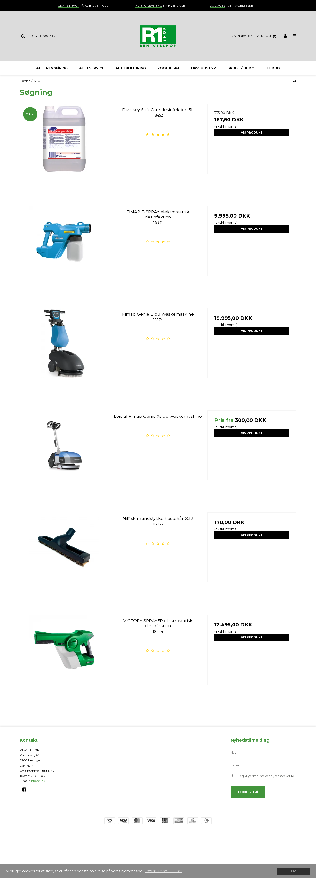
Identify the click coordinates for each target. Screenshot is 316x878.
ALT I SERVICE (91, 68)
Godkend (246, 792)
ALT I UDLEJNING (131, 68)
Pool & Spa (168, 68)
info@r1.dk (38, 781)
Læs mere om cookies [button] (163, 871)
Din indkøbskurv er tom (254, 36)
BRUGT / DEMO (241, 68)
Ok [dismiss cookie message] (293, 871)
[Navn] (263, 752)
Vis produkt (252, 132)
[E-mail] (263, 765)
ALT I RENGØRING (52, 68)
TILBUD (273, 68)
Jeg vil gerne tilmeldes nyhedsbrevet (267, 775)
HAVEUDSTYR (203, 68)
